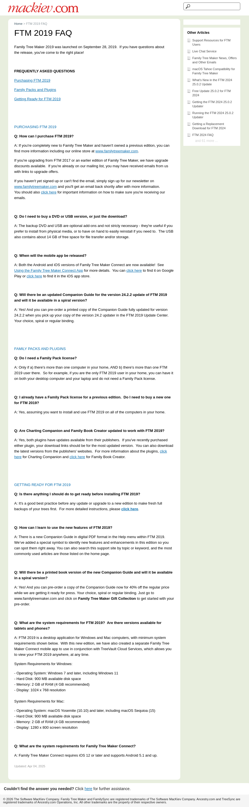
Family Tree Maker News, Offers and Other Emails (212, 59)
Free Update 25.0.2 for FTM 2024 (209, 92)
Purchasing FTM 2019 (32, 80)
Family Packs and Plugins (35, 90)
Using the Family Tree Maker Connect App (48, 270)
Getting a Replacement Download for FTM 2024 (206, 125)
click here (48, 192)
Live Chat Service (202, 51)
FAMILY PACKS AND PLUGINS (40, 349)
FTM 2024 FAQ (200, 134)
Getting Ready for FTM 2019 (37, 99)
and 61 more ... (206, 141)
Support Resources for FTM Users (209, 42)
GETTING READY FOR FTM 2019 (42, 485)
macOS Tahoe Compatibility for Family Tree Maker (211, 70)
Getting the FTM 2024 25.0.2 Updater (209, 103)
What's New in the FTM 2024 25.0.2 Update (209, 81)
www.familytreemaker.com (116, 151)
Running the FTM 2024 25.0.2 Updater (210, 114)
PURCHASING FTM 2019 (35, 127)
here (88, 789)
